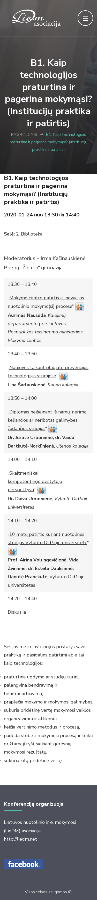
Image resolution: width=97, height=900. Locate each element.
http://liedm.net (20, 839)
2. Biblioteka (29, 234)
